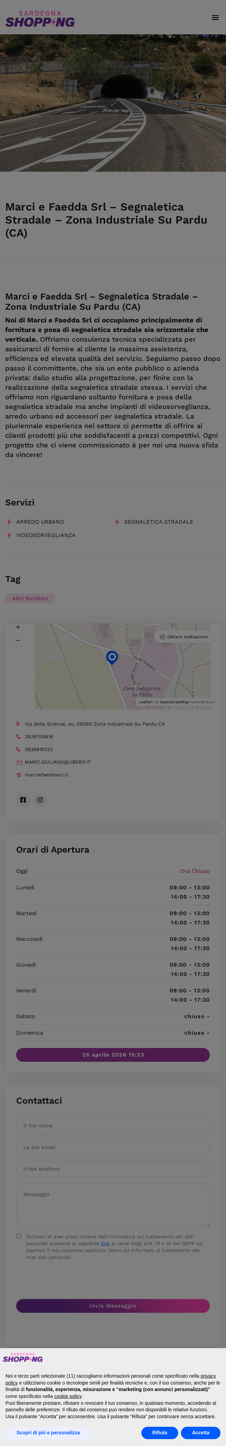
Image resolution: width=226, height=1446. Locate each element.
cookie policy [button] (68, 1396)
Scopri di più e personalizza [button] (48, 1432)
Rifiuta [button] (160, 1432)
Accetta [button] (200, 1432)
